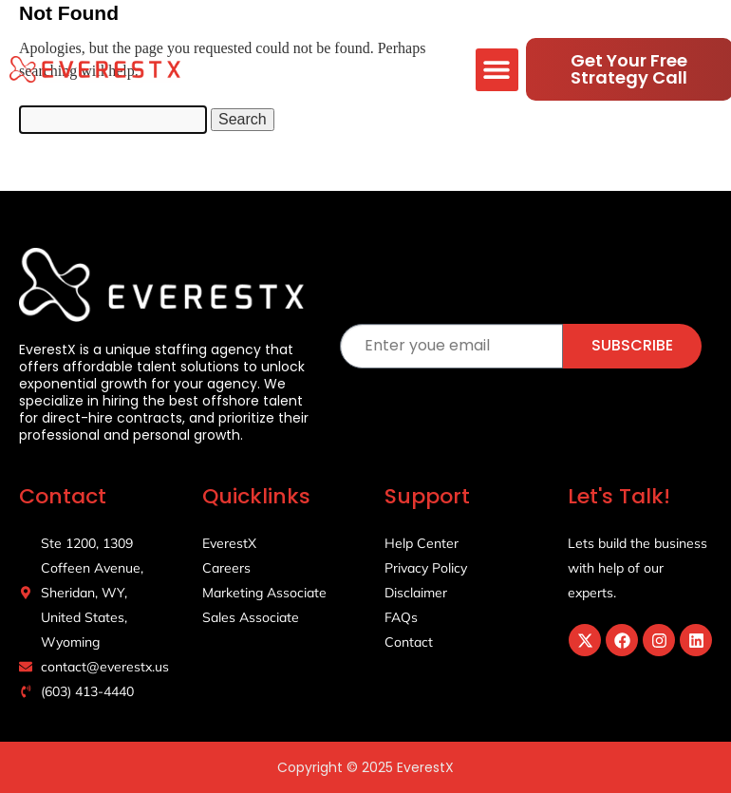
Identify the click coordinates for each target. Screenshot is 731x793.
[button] (497, 69)
